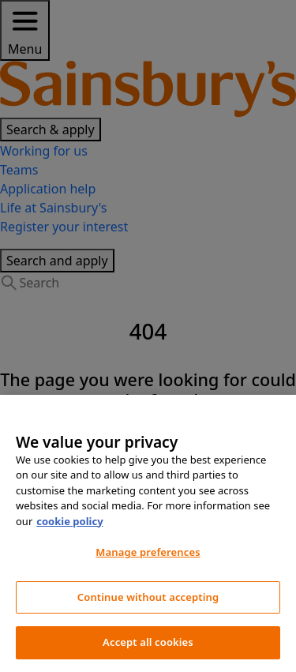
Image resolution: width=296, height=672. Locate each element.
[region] (148, 533)
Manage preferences (148, 552)
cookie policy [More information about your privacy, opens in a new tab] (69, 521)
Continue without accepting (148, 597)
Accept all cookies (148, 642)
